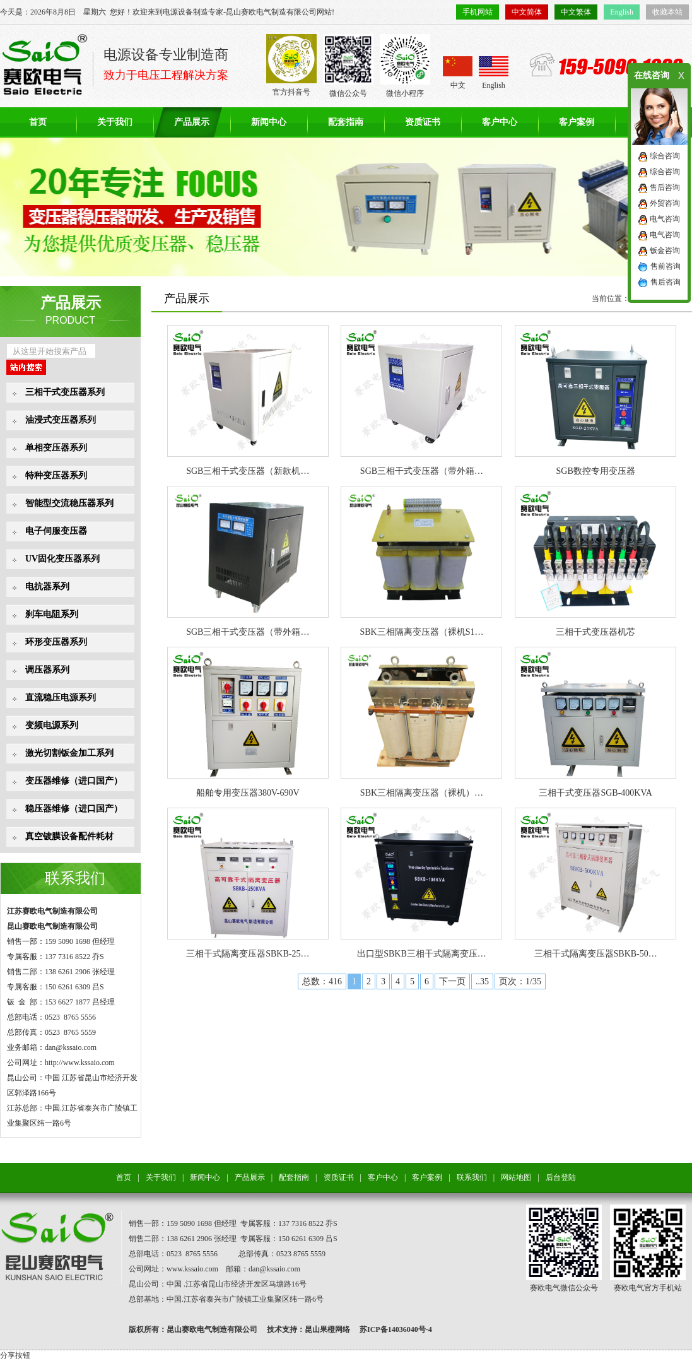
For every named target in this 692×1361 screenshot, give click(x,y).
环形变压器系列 (56, 642)
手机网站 (477, 12)
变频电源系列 (51, 725)
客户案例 (576, 122)
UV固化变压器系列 (62, 558)
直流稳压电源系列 (60, 697)
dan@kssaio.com (71, 1047)
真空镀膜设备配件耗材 (69, 836)
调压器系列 (47, 670)
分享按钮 (15, 1355)
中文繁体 (576, 12)
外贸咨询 (665, 203)
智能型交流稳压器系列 (69, 503)
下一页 (452, 981)
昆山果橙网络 (327, 1329)
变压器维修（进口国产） (73, 781)
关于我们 (114, 122)
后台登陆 (561, 1177)
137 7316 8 (295, 1223)
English (621, 12)
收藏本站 (667, 12)
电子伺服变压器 (56, 531)
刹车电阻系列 (51, 614)
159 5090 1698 (67, 941)
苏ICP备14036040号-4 (396, 1329)
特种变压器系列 (56, 475)
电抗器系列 (47, 586)
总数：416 (322, 981)
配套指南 (345, 122)
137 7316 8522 (67, 956)
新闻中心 (268, 122)
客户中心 (499, 122)
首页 (38, 122)
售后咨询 (665, 187)
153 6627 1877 (67, 1002)
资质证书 (422, 122)
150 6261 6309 (67, 986)
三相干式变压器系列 (65, 392)
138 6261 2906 (67, 971)
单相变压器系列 (56, 447)
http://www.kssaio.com (80, 1062)
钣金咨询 (665, 250)
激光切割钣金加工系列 (69, 753)
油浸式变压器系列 (60, 420)
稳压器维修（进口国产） (73, 808)
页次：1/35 (520, 981)
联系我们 (75, 878)
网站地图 (516, 1177)
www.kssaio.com (192, 1268)
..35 (482, 981)
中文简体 (527, 12)
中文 (457, 73)
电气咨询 (665, 219)
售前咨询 (665, 266)
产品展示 (191, 122)
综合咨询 (665, 155)
